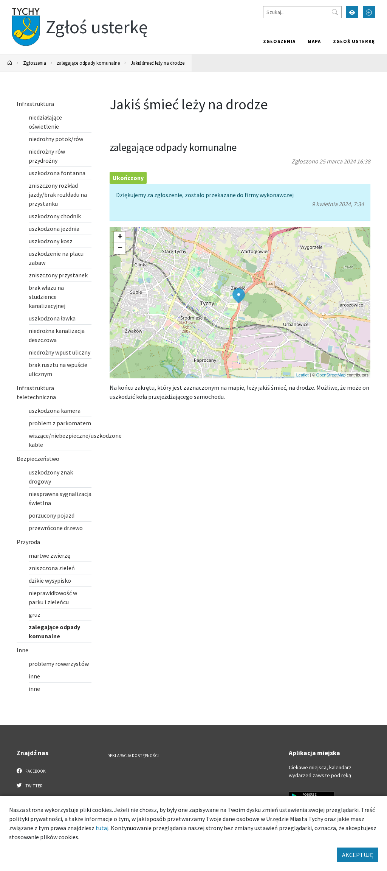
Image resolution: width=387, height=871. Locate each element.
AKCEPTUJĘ (357, 855)
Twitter (29, 785)
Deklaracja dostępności (133, 755)
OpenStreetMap (331, 375)
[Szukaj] (302, 12)
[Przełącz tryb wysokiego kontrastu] (352, 12)
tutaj (102, 828)
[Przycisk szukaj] (335, 12)
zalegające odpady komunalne (88, 63)
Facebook (31, 770)
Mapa (314, 41)
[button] (238, 295)
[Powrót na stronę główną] (10, 63)
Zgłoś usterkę (354, 41)
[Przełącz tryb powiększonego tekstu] (369, 12)
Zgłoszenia (279, 41)
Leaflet (302, 375)
